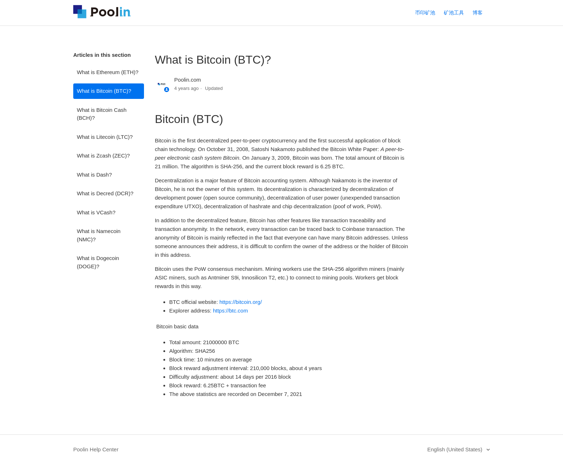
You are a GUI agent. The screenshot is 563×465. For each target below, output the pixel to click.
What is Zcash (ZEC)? (103, 155)
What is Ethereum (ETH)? (108, 72)
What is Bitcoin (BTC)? (104, 91)
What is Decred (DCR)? (105, 193)
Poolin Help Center (95, 449)
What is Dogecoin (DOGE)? (98, 262)
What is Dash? (94, 175)
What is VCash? (96, 212)
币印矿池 (425, 12)
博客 (478, 12)
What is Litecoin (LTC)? (105, 137)
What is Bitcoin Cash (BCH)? (101, 114)
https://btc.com (230, 310)
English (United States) (455, 449)
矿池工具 (454, 12)
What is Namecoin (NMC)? (99, 235)
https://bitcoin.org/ (240, 302)
